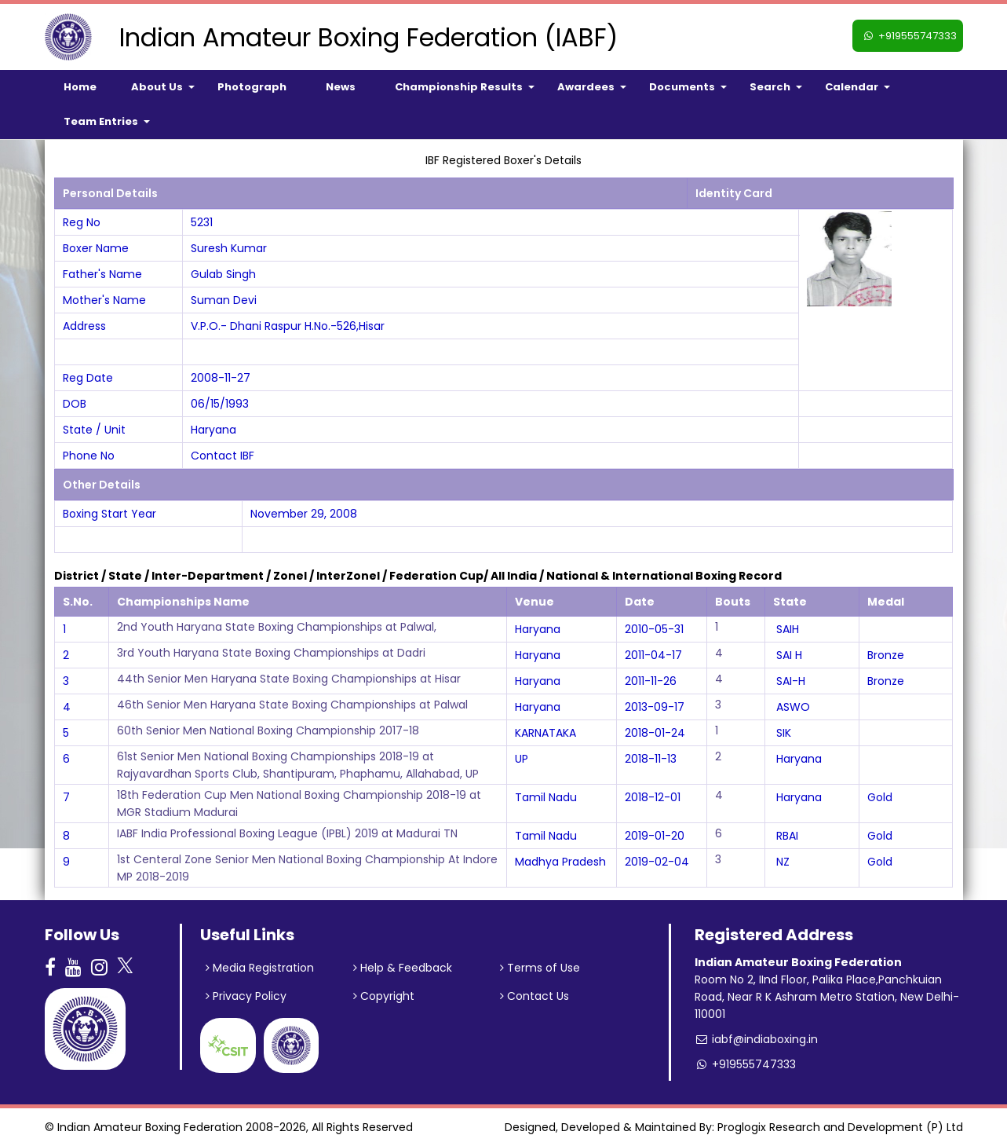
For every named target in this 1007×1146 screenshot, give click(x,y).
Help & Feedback (402, 968)
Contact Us (534, 996)
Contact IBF (222, 455)
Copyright (383, 996)
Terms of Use (540, 968)
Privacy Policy (246, 996)
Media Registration (260, 968)
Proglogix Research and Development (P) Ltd (840, 1127)
